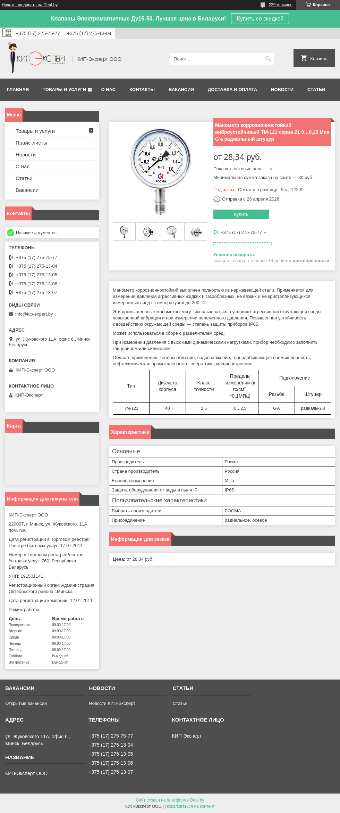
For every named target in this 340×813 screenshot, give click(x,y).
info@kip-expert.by (34, 314)
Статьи (316, 89)
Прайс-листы (31, 143)
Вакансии (181, 89)
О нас (108, 89)
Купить (241, 214)
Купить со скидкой (260, 19)
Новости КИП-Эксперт (112, 703)
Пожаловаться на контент (190, 806)
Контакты (142, 89)
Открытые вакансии (26, 703)
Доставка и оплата (232, 89)
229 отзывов (280, 4)
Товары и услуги (64, 89)
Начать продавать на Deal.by (30, 4)
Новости (282, 89)
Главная (18, 89)
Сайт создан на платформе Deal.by (170, 800)
